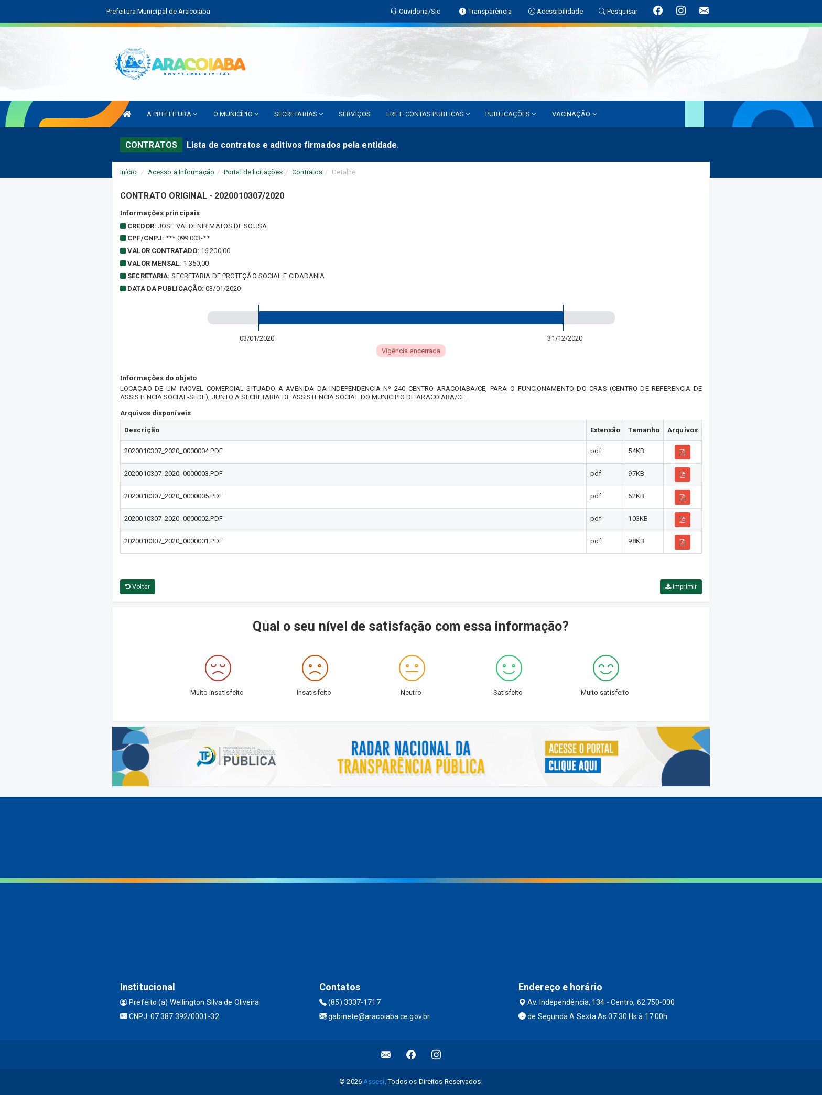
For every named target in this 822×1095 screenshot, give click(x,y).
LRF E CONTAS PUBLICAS (428, 114)
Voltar (137, 586)
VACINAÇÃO (574, 114)
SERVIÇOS (355, 114)
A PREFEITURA (172, 114)
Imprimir (681, 586)
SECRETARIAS (298, 114)
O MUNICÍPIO (235, 114)
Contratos (307, 172)
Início (128, 172)
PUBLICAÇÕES (510, 114)
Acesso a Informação (181, 172)
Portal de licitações (253, 172)
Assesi (374, 1082)
